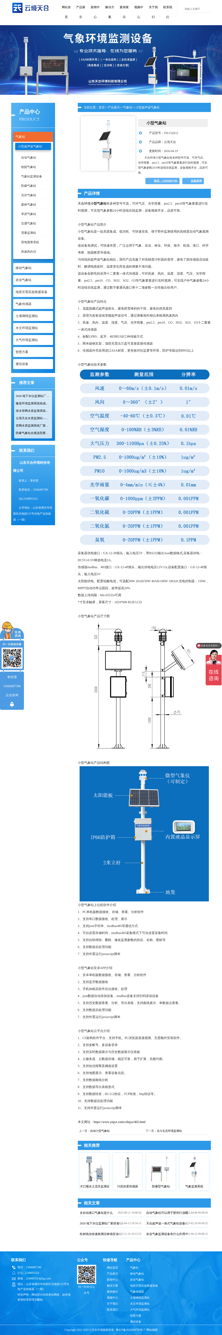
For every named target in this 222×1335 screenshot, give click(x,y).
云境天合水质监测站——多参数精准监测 (33, 418)
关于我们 (153, 12)
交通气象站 (28, 223)
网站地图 (152, 1329)
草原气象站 (28, 214)
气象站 (127, 107)
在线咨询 (196, 180)
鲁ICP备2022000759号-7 (130, 1329)
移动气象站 (137, 1273)
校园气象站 (28, 167)
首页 (102, 107)
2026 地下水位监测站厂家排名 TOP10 (33, 396)
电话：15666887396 (166, 180)
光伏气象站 (28, 195)
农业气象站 (137, 1279)
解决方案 (109, 12)
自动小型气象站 (100, 1130)
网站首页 (66, 12)
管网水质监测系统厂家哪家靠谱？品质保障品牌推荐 (33, 425)
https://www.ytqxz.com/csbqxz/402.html (120, 1122)
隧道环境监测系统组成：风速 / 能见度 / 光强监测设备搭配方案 (33, 403)
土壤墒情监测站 (140, 1297)
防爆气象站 (28, 185)
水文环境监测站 (140, 1303)
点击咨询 (12, 695)
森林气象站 (28, 204)
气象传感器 (137, 1291)
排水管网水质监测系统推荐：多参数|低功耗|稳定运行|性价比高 (33, 410)
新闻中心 (95, 12)
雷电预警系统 (30, 242)
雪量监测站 (28, 232)
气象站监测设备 (31, 176)
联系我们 (167, 12)
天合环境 (84, 203)
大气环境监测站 (140, 1309)
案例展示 (124, 12)
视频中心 (138, 12)
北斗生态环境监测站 (169, 1130)
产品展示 (80, 12)
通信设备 (135, 1321)
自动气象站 (28, 157)
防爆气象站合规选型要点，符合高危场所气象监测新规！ (33, 433)
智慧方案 (135, 1315)
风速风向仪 (28, 251)
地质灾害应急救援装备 (144, 1285)
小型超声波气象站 (30, 146)
